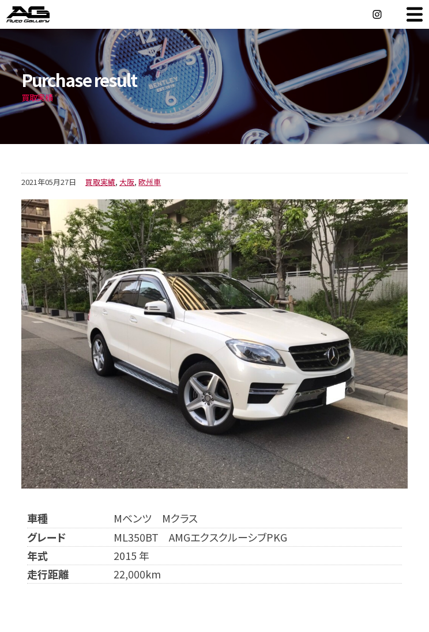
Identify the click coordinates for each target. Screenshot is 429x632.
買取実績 (100, 181)
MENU (414, 14)
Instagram (377, 14)
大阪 (126, 181)
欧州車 (149, 181)
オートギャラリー (40, 14)
